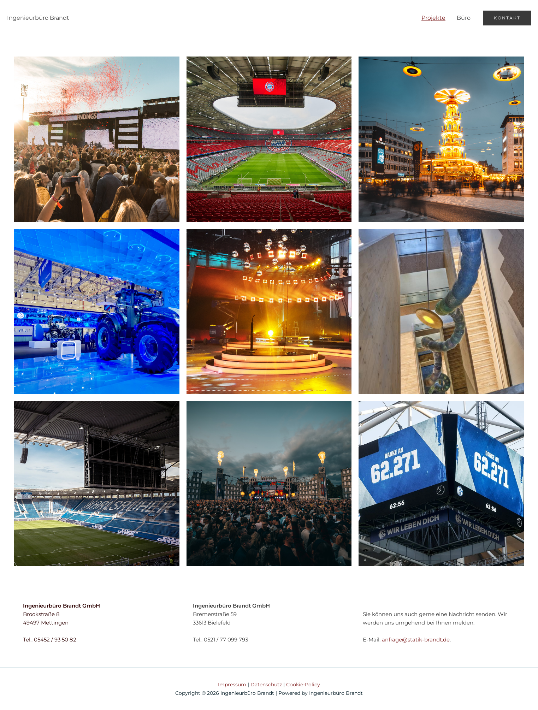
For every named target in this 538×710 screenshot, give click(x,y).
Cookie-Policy (303, 684)
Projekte (433, 17)
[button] (507, 18)
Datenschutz (266, 684)
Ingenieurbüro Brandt (38, 17)
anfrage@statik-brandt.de (416, 639)
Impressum (232, 684)
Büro (464, 17)
